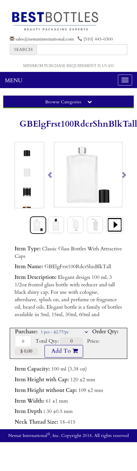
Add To (64, 351)
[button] (57, 174)
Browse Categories (68, 102)
